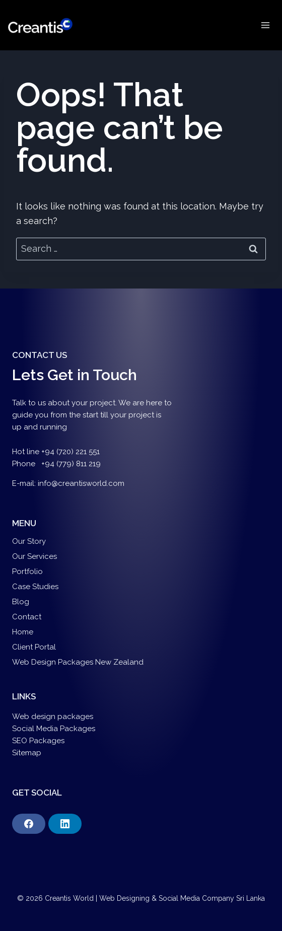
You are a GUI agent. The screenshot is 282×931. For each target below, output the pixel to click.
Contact (26, 616)
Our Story (29, 541)
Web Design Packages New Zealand (78, 662)
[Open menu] (265, 25)
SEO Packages (39, 740)
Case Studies (35, 586)
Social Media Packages (53, 728)
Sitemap (26, 752)
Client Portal (34, 647)
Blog (20, 601)
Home (22, 631)
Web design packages (52, 716)
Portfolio (27, 571)
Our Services (34, 556)
